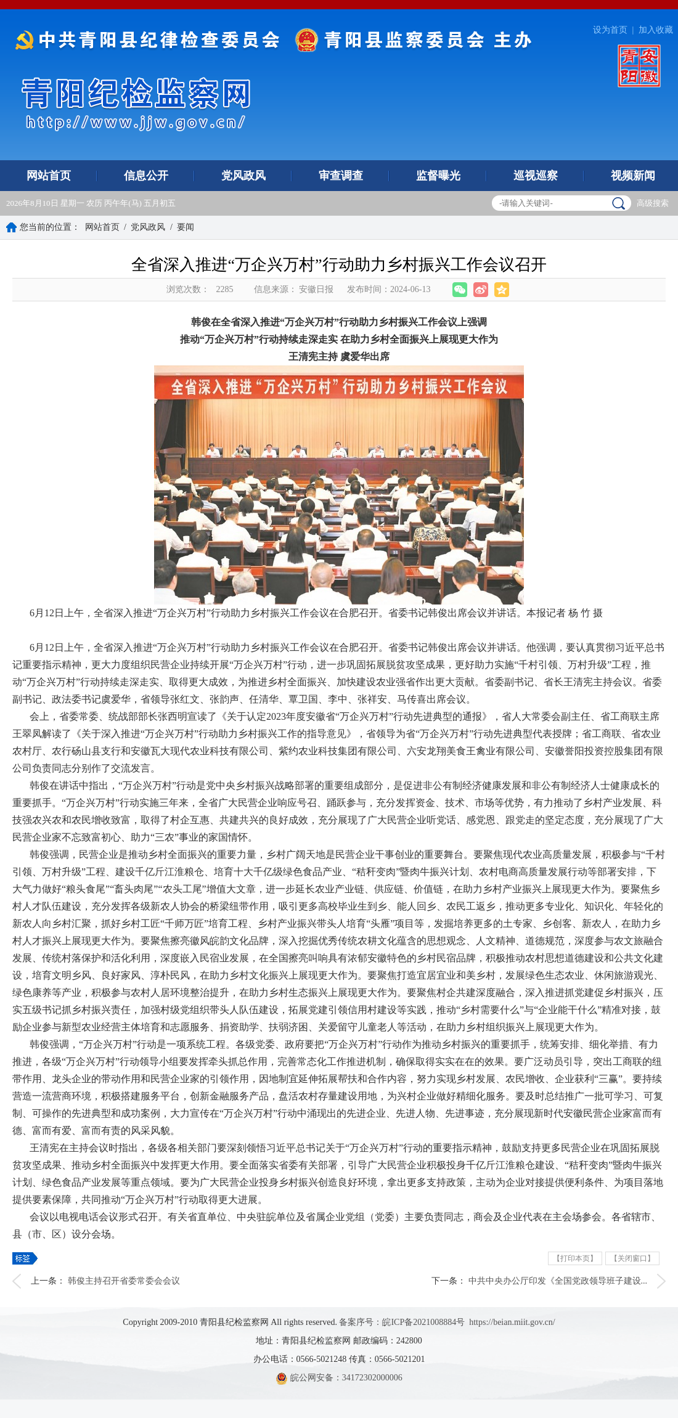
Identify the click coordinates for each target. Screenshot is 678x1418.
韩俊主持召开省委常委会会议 (124, 1281)
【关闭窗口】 (632, 1258)
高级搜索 (653, 203)
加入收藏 (656, 30)
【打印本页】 (575, 1258)
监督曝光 (438, 175)
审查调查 (341, 175)
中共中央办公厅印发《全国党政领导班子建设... (558, 1281)
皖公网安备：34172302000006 (339, 1377)
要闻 (185, 227)
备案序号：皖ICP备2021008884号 (402, 1322)
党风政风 (243, 175)
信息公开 (146, 175)
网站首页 (49, 175)
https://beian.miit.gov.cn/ (512, 1322)
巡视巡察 (535, 175)
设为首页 (610, 30)
